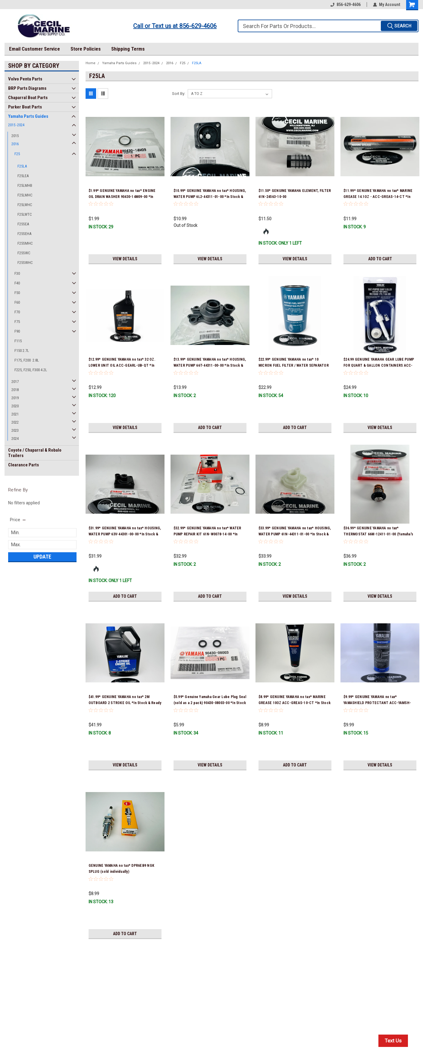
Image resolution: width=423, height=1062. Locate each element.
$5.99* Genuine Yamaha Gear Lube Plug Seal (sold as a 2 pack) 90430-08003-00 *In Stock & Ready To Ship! (210, 703)
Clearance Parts (23, 465)
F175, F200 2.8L (26, 360)
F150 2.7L (21, 350)
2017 (15, 381)
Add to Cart (380, 258)
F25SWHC (25, 262)
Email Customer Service (34, 49)
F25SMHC (25, 243)
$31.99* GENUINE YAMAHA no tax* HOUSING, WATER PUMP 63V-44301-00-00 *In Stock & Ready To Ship (125, 534)
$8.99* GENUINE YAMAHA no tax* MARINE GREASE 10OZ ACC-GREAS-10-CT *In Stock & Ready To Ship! (294, 703)
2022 (15, 422)
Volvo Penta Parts (25, 79)
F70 (17, 312)
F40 (17, 283)
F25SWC (23, 253)
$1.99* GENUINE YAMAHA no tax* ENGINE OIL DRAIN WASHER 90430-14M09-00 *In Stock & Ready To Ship (122, 197)
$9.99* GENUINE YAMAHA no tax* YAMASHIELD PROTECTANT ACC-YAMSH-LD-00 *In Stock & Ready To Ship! (377, 703)
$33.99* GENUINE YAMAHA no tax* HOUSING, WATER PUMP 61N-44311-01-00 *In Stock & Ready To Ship (294, 534)
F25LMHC (25, 195)
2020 (15, 406)
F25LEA (23, 176)
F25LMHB (24, 185)
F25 (17, 154)
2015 (15, 135)
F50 (17, 292)
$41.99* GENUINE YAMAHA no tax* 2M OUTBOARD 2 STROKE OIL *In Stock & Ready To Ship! (125, 703)
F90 (17, 331)
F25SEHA (24, 233)
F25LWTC (24, 214)
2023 (15, 430)
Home (91, 63)
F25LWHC (24, 204)
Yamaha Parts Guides (28, 116)
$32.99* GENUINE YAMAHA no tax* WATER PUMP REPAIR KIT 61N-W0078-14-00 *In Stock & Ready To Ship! (207, 534)
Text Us (393, 1041)
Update (42, 556)
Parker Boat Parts (25, 107)
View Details (125, 258)
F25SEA (23, 224)
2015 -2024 (16, 125)
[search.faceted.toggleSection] (18, 520)
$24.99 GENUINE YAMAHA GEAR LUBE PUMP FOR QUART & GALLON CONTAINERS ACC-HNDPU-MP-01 (378, 365)
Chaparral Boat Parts (28, 97)
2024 (15, 438)
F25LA (22, 166)
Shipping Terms (128, 49)
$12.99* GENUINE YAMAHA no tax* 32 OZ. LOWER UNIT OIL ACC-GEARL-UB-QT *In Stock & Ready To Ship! (122, 365)
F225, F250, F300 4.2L (30, 370)
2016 (15, 144)
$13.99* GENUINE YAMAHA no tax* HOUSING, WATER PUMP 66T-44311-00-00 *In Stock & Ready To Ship (210, 365)
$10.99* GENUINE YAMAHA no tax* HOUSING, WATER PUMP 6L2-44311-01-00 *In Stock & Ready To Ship (210, 197)
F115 (18, 341)
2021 (15, 414)
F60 (17, 302)
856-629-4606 (346, 4)
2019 (15, 398)
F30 (17, 273)
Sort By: (178, 93)
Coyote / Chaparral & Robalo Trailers (34, 452)
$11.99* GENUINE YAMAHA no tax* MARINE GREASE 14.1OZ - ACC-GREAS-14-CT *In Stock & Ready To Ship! (377, 197)
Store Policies (85, 49)
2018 (15, 389)
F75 (17, 321)
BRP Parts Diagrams (27, 88)
